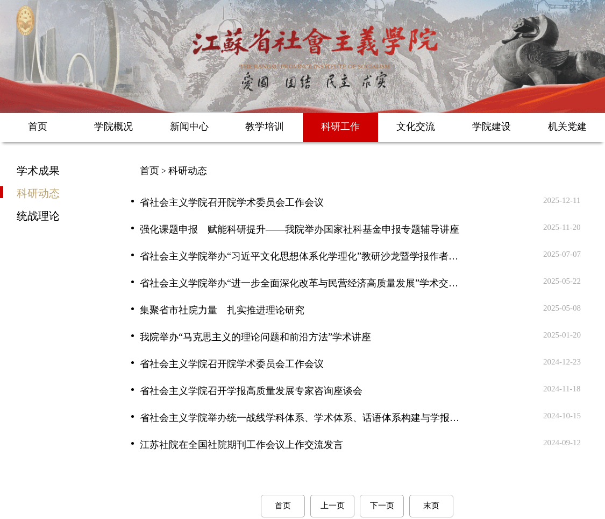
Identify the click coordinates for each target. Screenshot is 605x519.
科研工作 (340, 126)
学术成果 (38, 170)
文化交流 (415, 126)
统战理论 (38, 215)
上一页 (333, 505)
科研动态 (38, 192)
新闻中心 (189, 126)
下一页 (382, 505)
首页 (37, 126)
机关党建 (567, 126)
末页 (431, 505)
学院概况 (113, 126)
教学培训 (264, 126)
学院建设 (491, 126)
